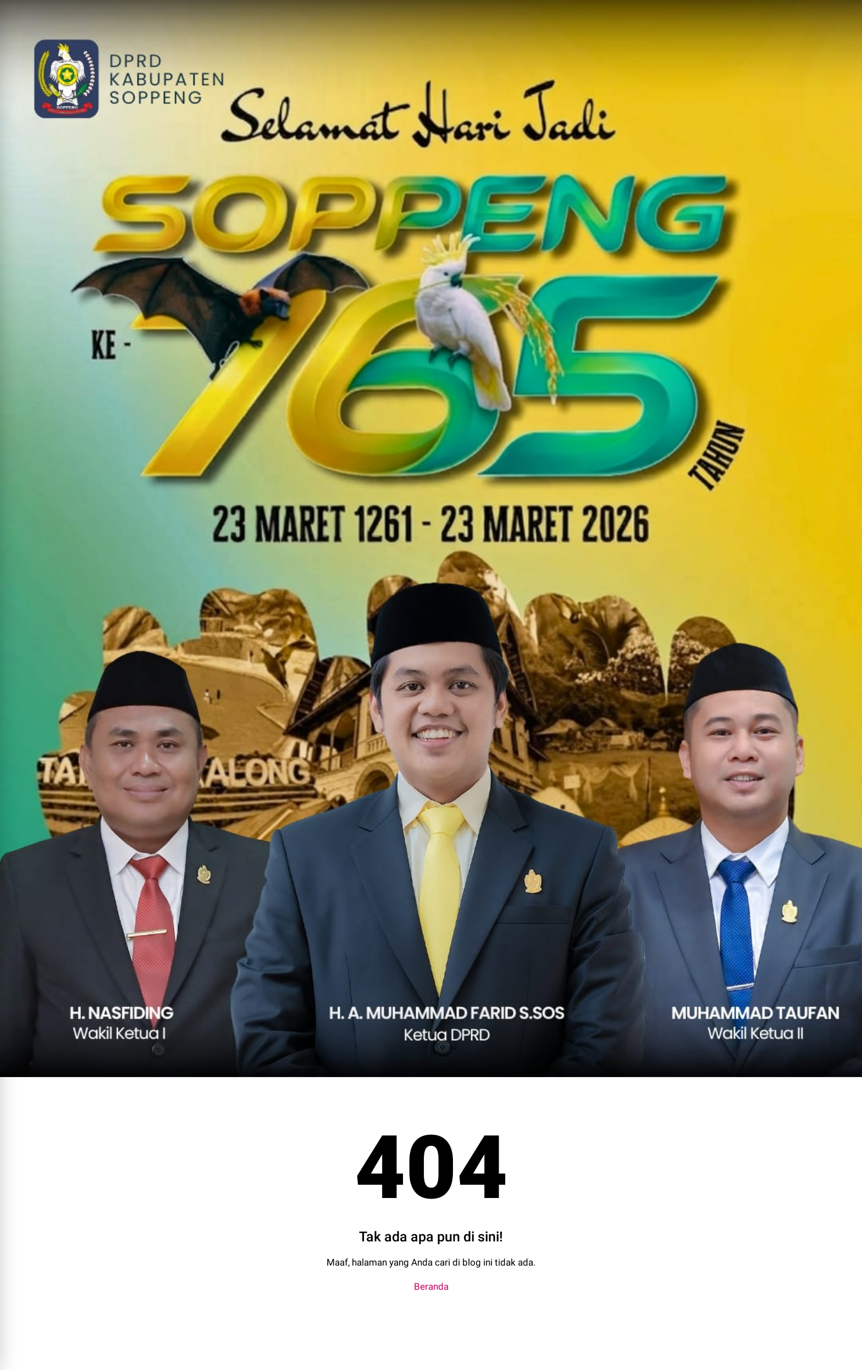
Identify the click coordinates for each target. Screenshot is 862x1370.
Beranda (431, 1286)
